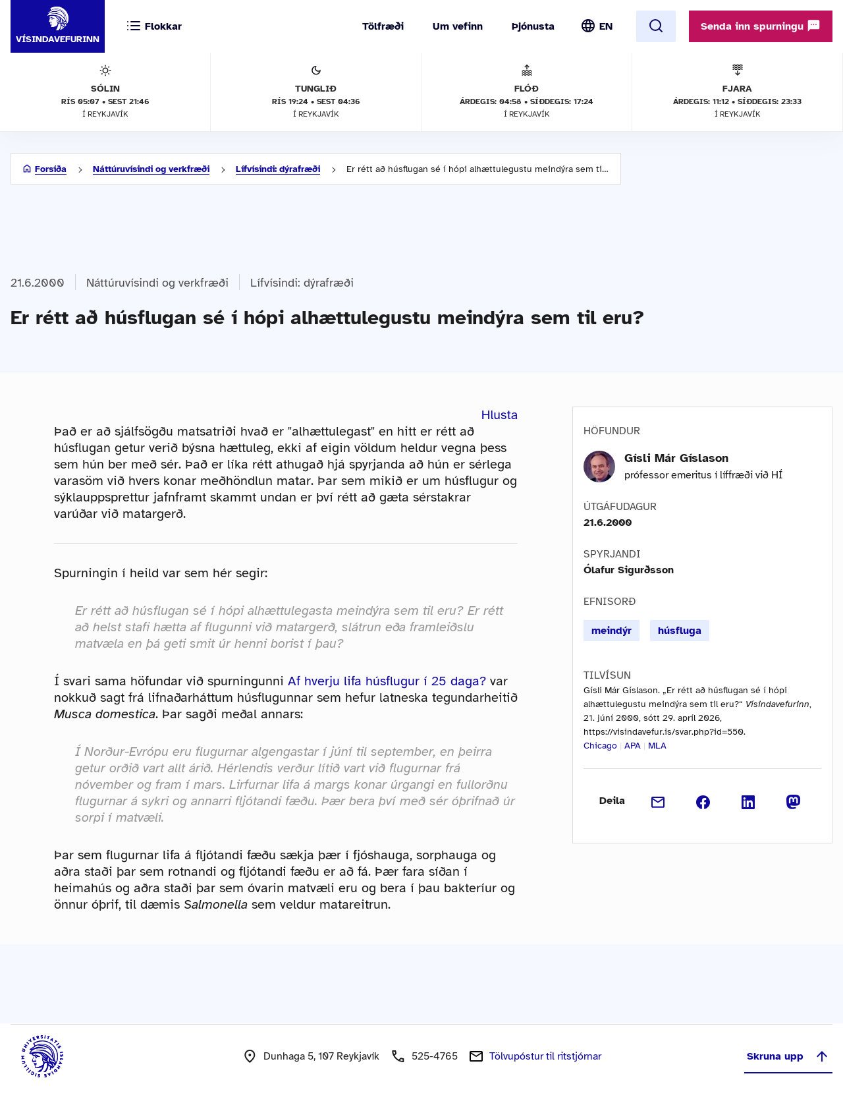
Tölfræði (383, 26)
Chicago (600, 745)
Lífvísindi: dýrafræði (278, 169)
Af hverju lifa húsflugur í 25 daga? (387, 681)
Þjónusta (533, 26)
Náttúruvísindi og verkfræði (151, 169)
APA (632, 745)
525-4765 (435, 1056)
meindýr (611, 630)
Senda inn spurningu (761, 25)
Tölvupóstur (545, 1056)
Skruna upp (788, 1056)
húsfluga (679, 630)
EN (605, 26)
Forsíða (51, 169)
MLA (657, 745)
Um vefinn (458, 26)
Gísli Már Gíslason (676, 458)
